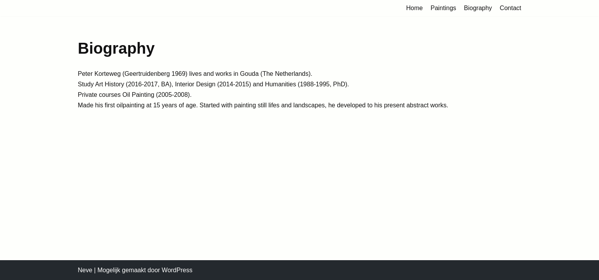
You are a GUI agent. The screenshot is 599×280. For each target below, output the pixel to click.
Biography (478, 8)
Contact (510, 8)
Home (414, 8)
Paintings (443, 8)
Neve (85, 270)
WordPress (177, 270)
